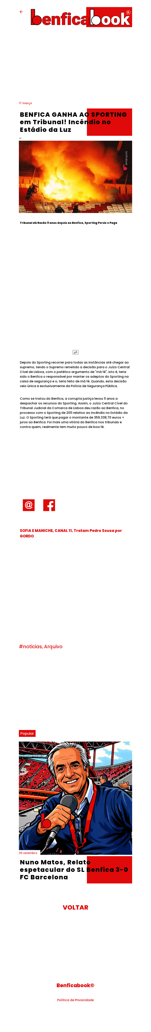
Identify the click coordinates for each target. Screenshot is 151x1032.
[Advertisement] (75, 291)
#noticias (30, 646)
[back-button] (21, 13)
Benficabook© (75, 985)
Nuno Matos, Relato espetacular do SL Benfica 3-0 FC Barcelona (74, 870)
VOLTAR (75, 907)
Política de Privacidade (75, 1000)
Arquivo (53, 646)
